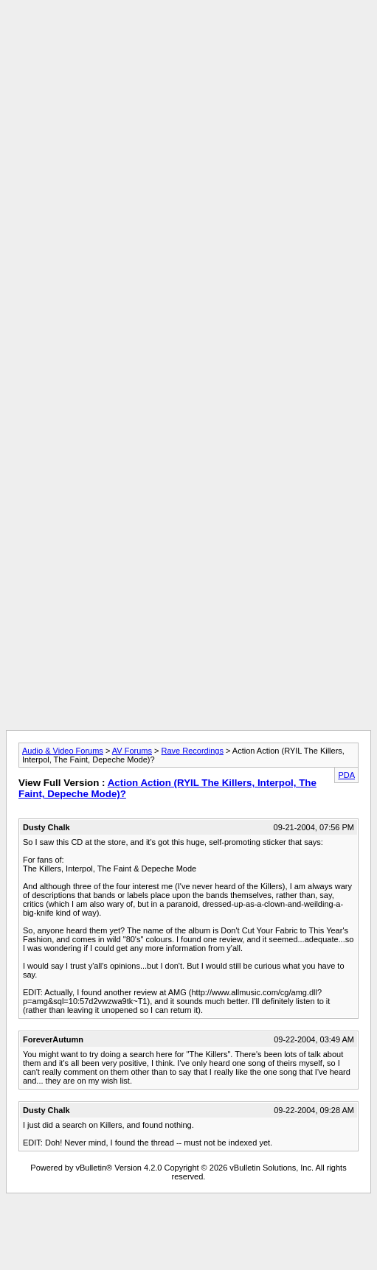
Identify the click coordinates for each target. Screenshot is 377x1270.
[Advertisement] (185, 144)
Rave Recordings (193, 750)
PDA (346, 775)
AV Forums (132, 750)
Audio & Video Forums (62, 750)
